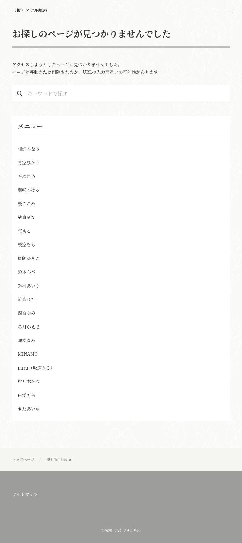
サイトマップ (25, 494)
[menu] (228, 10)
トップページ (23, 459)
